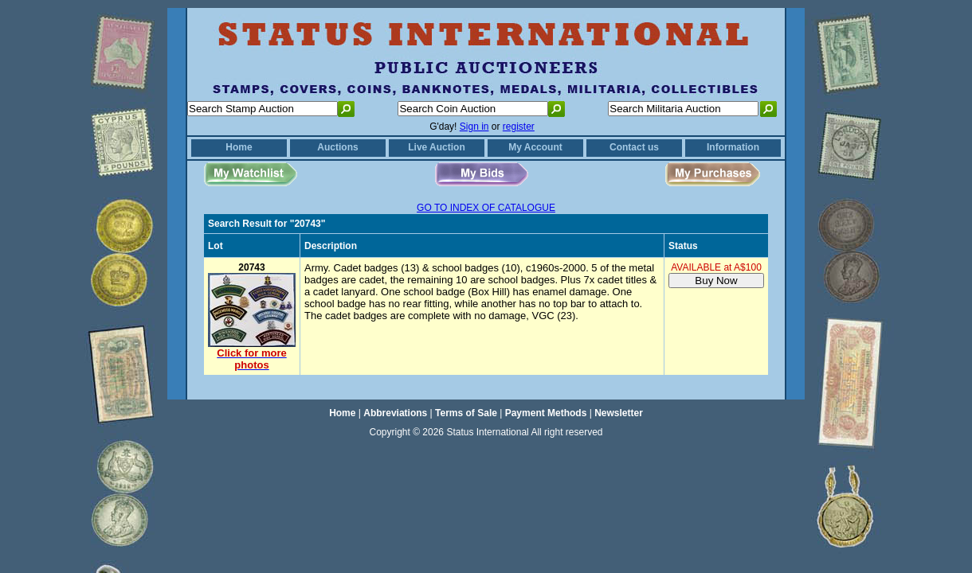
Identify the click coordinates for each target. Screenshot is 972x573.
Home (238, 147)
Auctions (337, 147)
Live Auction (436, 147)
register (519, 126)
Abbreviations (395, 413)
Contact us (634, 147)
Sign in (474, 126)
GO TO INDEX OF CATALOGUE (486, 207)
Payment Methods (546, 413)
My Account (535, 147)
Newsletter (618, 413)
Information (733, 147)
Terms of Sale (466, 413)
